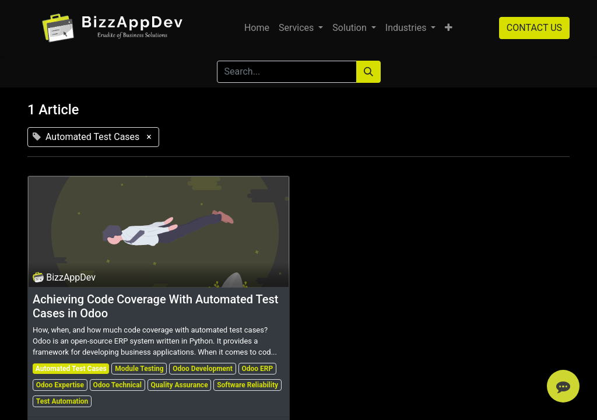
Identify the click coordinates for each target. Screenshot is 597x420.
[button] (448, 28)
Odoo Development (203, 369)
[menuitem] (257, 28)
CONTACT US (534, 27)
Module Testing (139, 369)
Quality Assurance (179, 385)
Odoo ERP (257, 369)
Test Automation (62, 401)
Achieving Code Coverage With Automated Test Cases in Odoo (155, 306)
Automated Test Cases (71, 369)
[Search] (368, 72)
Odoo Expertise (60, 385)
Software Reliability (247, 385)
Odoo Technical (117, 385)
